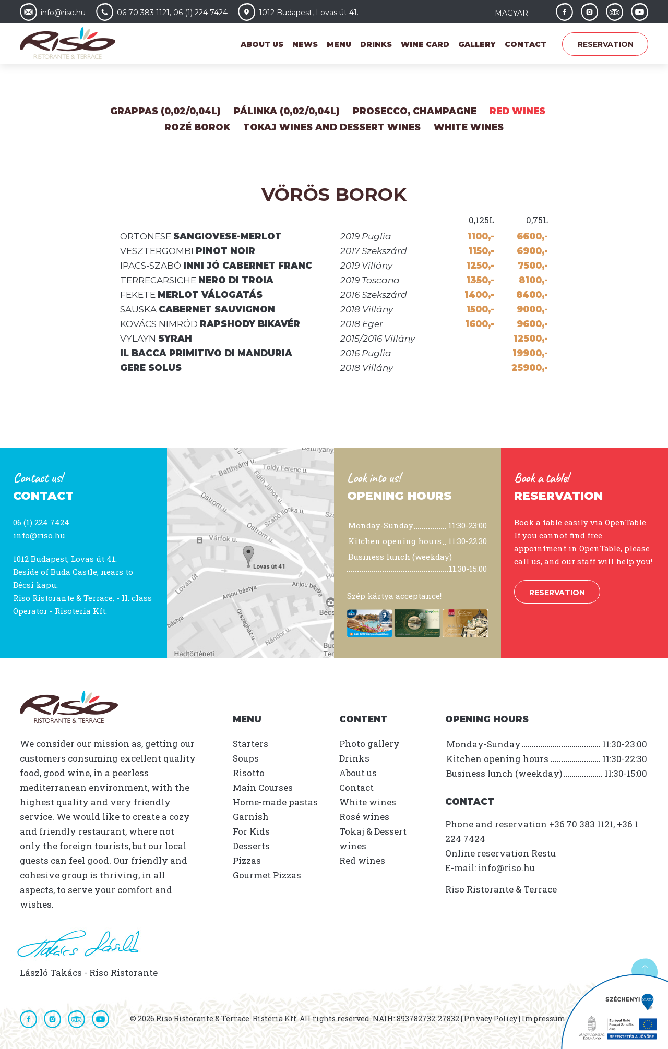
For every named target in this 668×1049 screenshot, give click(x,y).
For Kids (251, 831)
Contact (525, 44)
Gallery (477, 44)
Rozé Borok (197, 127)
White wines (469, 127)
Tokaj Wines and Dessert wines (332, 127)
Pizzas (247, 860)
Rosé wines (364, 817)
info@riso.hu (39, 535)
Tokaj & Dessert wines (373, 838)
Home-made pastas (275, 802)
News (305, 44)
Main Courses (263, 787)
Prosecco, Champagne (414, 111)
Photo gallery (369, 744)
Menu (339, 44)
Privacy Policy (490, 1018)
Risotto (249, 773)
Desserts (251, 846)
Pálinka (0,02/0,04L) (287, 111)
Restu (543, 853)
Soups (246, 758)
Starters (250, 744)
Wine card (425, 44)
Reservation (606, 44)
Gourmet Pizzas (267, 875)
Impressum (544, 1018)
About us (262, 44)
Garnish (251, 817)
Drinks (376, 44)
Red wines (517, 111)
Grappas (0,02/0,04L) (165, 111)
